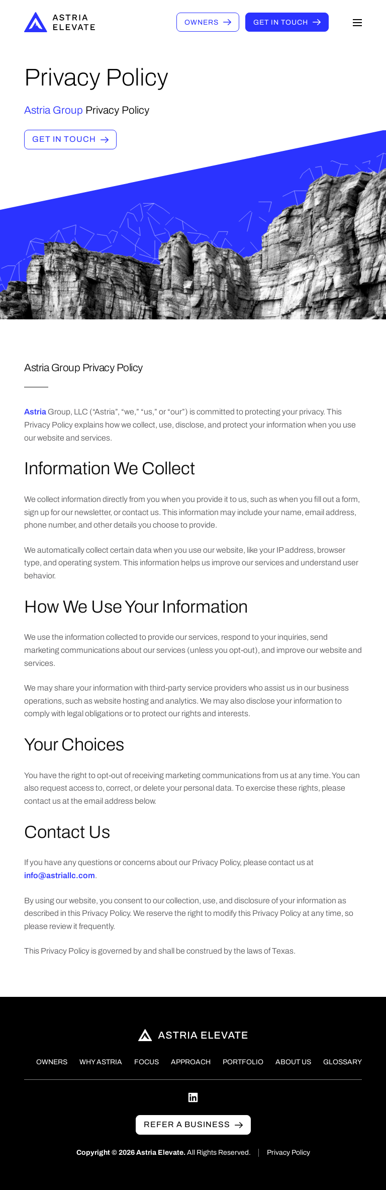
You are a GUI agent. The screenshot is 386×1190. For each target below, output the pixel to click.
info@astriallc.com (59, 878)
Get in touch (280, 22)
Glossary (342, 1062)
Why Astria (100, 1062)
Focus (146, 1062)
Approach (191, 1062)
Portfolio (243, 1062)
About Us (293, 1062)
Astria (36, 414)
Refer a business (187, 1124)
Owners (201, 22)
